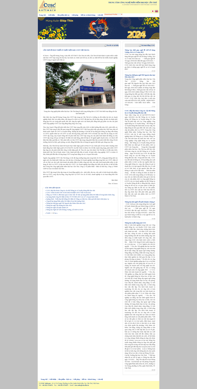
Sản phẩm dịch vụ (63, 15)
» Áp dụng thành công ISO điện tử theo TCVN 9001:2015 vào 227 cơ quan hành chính (71, 197)
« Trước (48, 213)
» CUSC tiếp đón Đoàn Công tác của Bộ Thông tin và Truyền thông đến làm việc (70, 190)
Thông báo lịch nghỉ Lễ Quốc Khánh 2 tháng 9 (140, 202)
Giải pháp (75, 15)
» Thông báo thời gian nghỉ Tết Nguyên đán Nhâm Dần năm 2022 (65, 203)
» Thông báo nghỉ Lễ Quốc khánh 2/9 (56, 207)
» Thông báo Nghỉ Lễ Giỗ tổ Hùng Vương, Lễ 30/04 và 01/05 (64, 210)
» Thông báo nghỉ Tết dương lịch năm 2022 (58, 205)
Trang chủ (42, 15)
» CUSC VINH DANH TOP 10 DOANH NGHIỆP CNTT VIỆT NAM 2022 (68, 192)
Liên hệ (100, 15)
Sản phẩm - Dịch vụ (64, 379)
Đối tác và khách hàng (88, 15)
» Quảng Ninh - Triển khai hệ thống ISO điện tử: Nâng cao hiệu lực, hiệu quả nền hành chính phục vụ (77, 199)
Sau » (56, 213)
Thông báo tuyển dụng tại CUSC (135, 223)
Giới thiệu (51, 15)
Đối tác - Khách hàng (89, 379)
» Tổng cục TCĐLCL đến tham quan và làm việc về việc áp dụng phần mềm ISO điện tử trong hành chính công (79, 195)
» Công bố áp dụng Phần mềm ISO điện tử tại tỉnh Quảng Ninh (65, 201)
